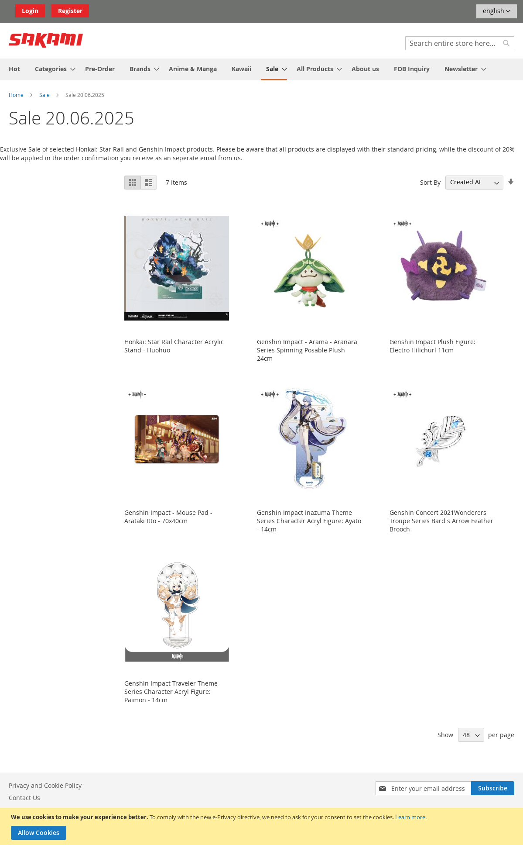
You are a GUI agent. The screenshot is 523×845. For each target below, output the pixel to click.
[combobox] (459, 43)
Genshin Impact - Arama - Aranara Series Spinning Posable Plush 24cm (307, 350)
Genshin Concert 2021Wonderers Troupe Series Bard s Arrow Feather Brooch (441, 520)
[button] (496, 11)
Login (30, 11)
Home (17, 94)
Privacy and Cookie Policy (45, 785)
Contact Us (24, 797)
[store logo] (46, 40)
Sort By (430, 182)
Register (70, 11)
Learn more (410, 817)
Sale (45, 94)
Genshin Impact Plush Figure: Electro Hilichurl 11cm (432, 346)
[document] (262, 826)
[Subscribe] (492, 788)
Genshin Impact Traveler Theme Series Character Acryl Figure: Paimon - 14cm (171, 691)
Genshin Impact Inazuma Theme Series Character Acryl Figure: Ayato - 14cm (309, 520)
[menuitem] (14, 69)
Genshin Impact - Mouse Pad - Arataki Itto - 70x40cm (168, 516)
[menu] (261, 69)
